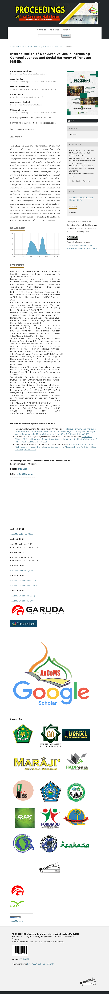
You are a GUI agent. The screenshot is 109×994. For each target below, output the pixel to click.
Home (13, 47)
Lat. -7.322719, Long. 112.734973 (41, 964)
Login (97, 2)
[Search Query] (49, 35)
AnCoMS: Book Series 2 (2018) (23, 586)
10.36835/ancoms (25, 474)
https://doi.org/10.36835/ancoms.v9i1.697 (33, 118)
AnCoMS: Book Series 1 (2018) (23, 581)
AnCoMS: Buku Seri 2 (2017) (22, 601)
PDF (72, 121)
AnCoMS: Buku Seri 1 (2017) (22, 596)
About (66, 30)
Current (41, 30)
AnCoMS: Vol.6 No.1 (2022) (22, 534)
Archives (54, 30)
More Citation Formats (80, 181)
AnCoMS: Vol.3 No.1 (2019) (21, 570)
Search (66, 36)
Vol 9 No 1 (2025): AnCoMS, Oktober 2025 (45, 47)
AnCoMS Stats (16, 921)
